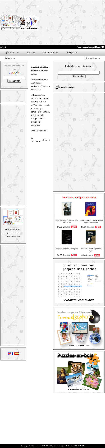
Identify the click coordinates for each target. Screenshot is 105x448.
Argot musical (35, 70)
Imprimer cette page (68, 87)
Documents (48, 52)
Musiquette (41, 131)
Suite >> (46, 140)
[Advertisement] (72, 22)
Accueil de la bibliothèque (39, 67)
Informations (90, 58)
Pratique (70, 52)
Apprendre (10, 52)
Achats (8, 58)
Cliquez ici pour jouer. (13, 236)
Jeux (29, 52)
